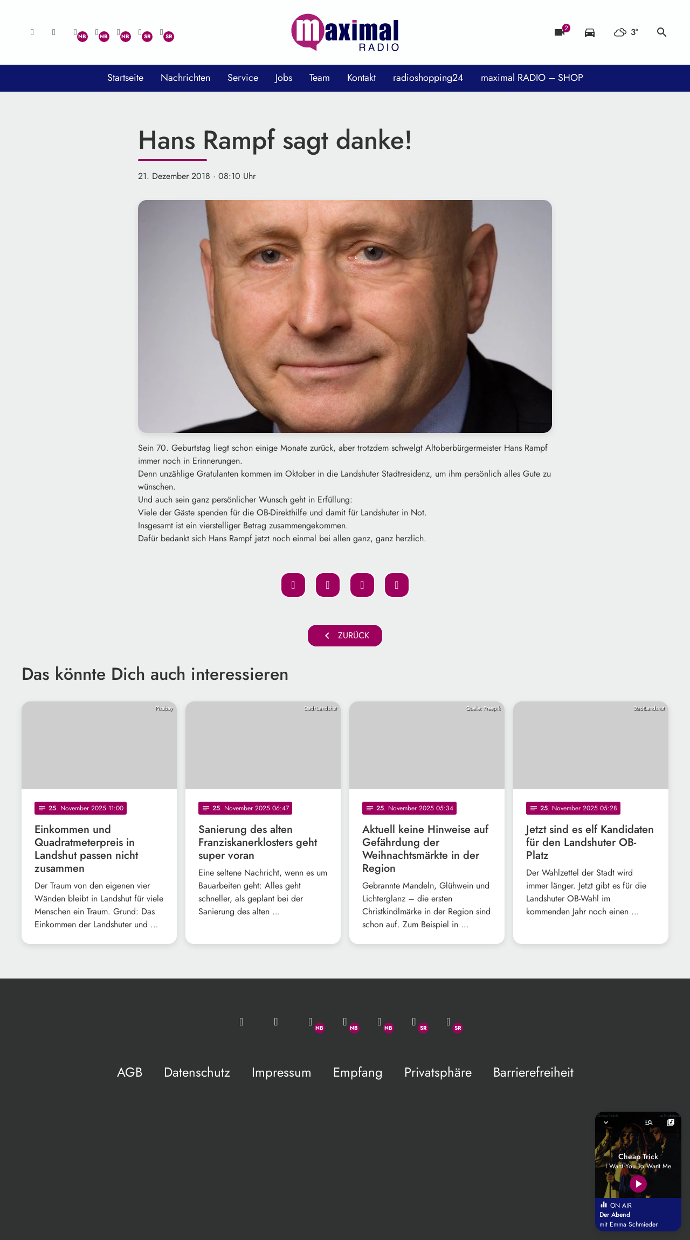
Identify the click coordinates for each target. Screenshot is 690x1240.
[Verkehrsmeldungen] (589, 32)
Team (319, 78)
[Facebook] (97, 32)
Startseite (125, 78)
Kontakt (361, 78)
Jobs (283, 78)
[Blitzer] (559, 32)
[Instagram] (118, 32)
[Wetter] (625, 32)
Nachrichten (185, 78)
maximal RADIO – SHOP (532, 78)
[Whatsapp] (75, 32)
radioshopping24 (428, 78)
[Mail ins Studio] (32, 32)
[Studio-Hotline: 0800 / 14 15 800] (54, 32)
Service (242, 78)
